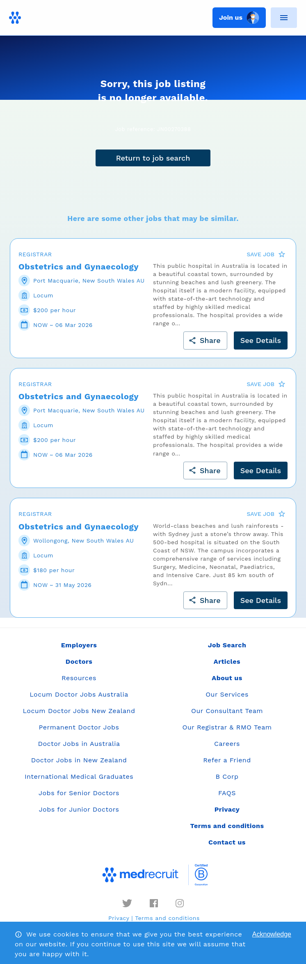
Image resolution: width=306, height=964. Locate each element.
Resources (79, 678)
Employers (79, 645)
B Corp (226, 776)
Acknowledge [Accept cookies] (271, 934)
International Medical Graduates (79, 776)
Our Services (227, 694)
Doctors (79, 661)
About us (227, 678)
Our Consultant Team (227, 711)
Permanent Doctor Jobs (79, 727)
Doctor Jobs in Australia (79, 744)
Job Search (227, 645)
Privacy (118, 918)
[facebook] (154, 903)
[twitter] (127, 903)
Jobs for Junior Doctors (79, 809)
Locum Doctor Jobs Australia (79, 694)
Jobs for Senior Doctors (79, 793)
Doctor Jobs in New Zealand (79, 760)
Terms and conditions (167, 918)
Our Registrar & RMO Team (227, 727)
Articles (227, 661)
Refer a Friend (227, 760)
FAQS (227, 793)
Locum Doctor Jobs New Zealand (79, 711)
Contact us (227, 842)
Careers (227, 744)
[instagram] (180, 903)
